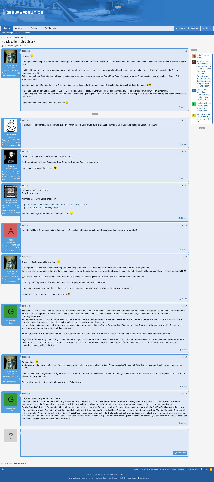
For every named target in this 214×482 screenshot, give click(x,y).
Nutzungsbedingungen (149, 469)
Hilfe (174, 469)
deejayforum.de (145, 478)
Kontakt (136, 469)
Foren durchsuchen (22, 33)
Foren (7, 28)
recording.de (113, 478)
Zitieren (184, 107)
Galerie (34, 28)
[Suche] (207, 28)
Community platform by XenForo (107, 474)
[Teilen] (183, 51)
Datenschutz (165, 469)
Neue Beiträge (7, 33)
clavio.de (122, 478)
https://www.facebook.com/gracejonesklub (41, 207)
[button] (26, 28)
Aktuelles (19, 28)
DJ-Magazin (50, 28)
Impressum (182, 469)
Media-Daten (193, 469)
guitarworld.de (101, 478)
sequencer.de (132, 478)
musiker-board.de (88, 478)
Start (206, 469)
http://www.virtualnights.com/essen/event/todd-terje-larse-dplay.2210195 (54, 204)
